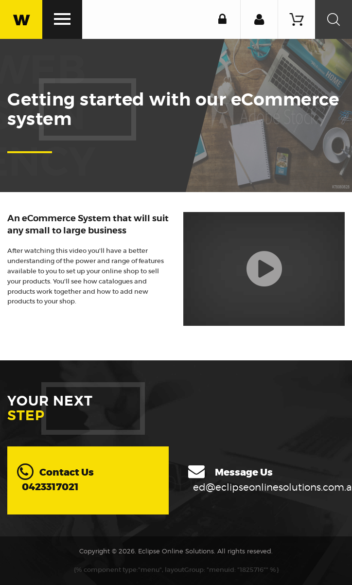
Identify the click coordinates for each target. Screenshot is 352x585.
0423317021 (50, 487)
